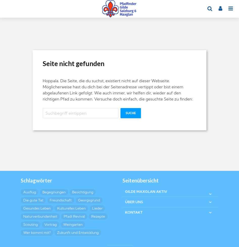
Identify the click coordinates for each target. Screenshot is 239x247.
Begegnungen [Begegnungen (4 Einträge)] (54, 192)
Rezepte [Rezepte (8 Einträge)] (98, 216)
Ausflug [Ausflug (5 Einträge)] (29, 192)
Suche (131, 113)
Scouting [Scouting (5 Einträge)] (30, 224)
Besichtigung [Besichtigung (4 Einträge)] (82, 192)
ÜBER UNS (134, 202)
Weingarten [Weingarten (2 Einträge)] (73, 224)
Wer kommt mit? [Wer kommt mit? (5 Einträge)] (37, 232)
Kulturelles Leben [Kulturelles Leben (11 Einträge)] (71, 208)
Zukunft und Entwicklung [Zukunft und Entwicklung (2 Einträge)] (78, 232)
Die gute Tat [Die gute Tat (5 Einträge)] (33, 200)
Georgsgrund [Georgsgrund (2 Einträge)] (89, 200)
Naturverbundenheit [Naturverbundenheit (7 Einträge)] (40, 216)
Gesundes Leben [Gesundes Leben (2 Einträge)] (37, 208)
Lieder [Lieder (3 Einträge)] (97, 208)
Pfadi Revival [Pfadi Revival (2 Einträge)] (74, 216)
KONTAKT (133, 212)
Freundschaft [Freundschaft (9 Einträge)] (61, 200)
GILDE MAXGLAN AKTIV (146, 191)
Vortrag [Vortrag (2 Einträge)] (50, 224)
